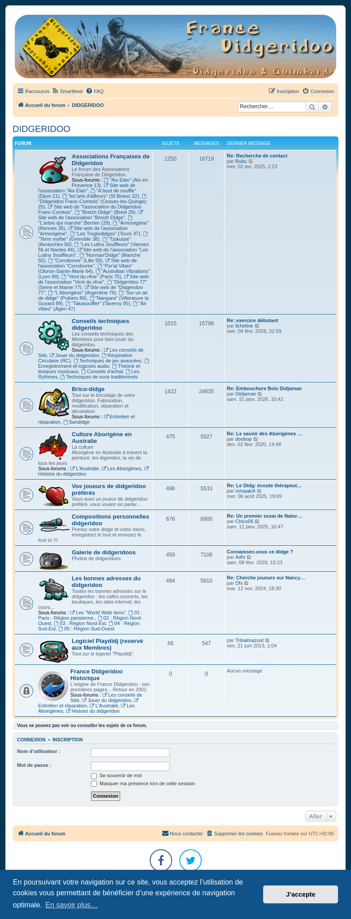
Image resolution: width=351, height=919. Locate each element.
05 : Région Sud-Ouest (86, 628)
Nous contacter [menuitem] (182, 833)
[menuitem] (67, 91)
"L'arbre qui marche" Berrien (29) (86, 220)
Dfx (239, 583)
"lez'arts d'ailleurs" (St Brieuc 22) (100, 196)
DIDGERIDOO (41, 129)
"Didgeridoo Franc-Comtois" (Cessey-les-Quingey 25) (92, 201)
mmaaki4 (245, 491)
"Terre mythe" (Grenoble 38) (93, 236)
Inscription (67, 739)
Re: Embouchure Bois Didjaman (264, 388)
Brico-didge (88, 389)
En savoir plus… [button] (71, 905)
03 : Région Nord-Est (80, 623)
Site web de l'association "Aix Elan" (86, 188)
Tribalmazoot (249, 640)
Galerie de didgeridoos (104, 552)
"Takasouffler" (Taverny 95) (97, 303)
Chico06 (244, 521)
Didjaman (245, 393)
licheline (244, 325)
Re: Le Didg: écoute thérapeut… (264, 485)
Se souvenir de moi (116, 775)
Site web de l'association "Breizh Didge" (91, 215)
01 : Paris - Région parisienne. (90, 615)
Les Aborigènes (122, 468)
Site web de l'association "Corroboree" (87, 263)
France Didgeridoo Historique (96, 674)
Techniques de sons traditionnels (99, 376)
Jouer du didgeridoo (74, 355)
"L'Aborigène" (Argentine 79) (82, 292)
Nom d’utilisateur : (39, 751)
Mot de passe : (34, 765)
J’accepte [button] (301, 894)
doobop (243, 439)
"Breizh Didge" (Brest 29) (105, 212)
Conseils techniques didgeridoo (100, 324)
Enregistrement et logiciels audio (94, 363)
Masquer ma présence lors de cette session (143, 783)
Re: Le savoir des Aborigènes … (264, 433)
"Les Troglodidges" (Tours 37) (105, 233)
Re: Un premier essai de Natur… (264, 516)
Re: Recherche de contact (257, 155)
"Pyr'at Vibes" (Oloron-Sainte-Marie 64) (85, 268)
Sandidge (76, 422)
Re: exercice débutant (252, 320)
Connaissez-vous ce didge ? (260, 551)
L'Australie (84, 468)
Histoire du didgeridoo (93, 711)
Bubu (241, 161)
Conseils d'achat (102, 371)
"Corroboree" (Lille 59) (75, 260)
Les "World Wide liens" (98, 612)
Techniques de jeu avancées (108, 360)
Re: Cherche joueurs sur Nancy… (266, 577)
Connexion (31, 739)
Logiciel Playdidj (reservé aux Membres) (107, 644)
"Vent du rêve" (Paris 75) (91, 276)
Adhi (240, 557)
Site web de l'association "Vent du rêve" (93, 279)
